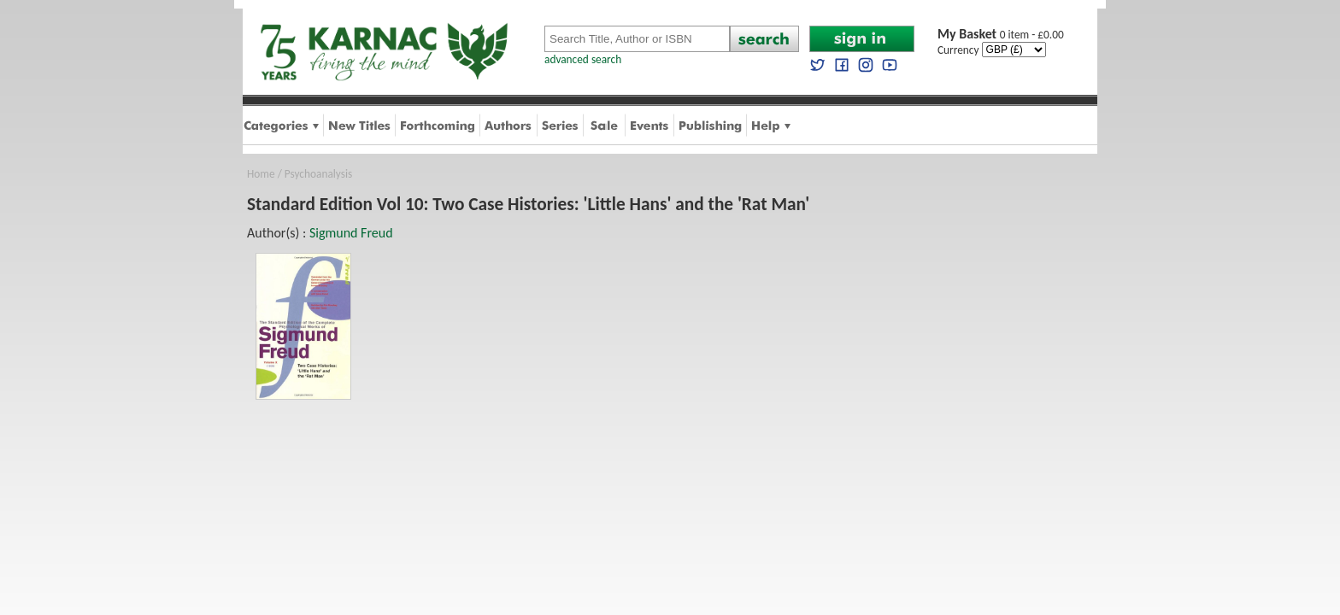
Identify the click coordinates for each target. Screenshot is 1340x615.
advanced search (582, 59)
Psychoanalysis (318, 174)
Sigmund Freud (351, 233)
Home (261, 174)
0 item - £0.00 (1000, 34)
